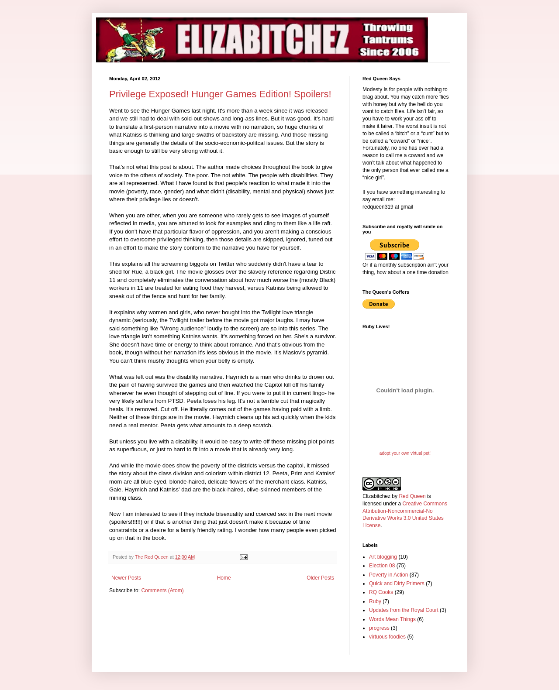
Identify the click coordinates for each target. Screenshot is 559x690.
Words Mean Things (392, 619)
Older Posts (320, 578)
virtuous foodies (387, 637)
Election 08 (382, 566)
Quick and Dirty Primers (396, 583)
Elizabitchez (376, 496)
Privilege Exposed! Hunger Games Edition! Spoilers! (220, 94)
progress (379, 628)
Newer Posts (126, 578)
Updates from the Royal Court (403, 610)
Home (224, 578)
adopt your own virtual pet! (405, 453)
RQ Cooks (381, 592)
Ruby (375, 601)
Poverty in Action (388, 575)
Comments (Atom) (162, 590)
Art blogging (383, 557)
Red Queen (412, 496)
